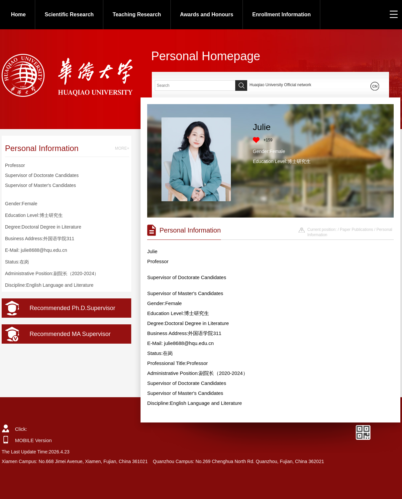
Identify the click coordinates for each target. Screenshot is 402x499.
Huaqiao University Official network (280, 85)
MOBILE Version (33, 440)
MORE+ (122, 148)
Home (18, 14)
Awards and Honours (207, 14)
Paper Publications (356, 229)
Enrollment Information (281, 14)
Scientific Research (69, 14)
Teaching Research (137, 14)
